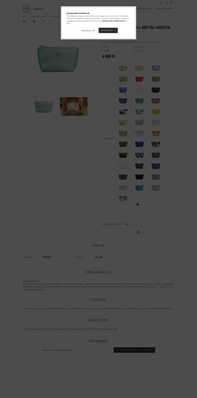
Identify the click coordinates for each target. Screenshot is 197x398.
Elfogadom (107, 30)
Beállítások (86, 30)
